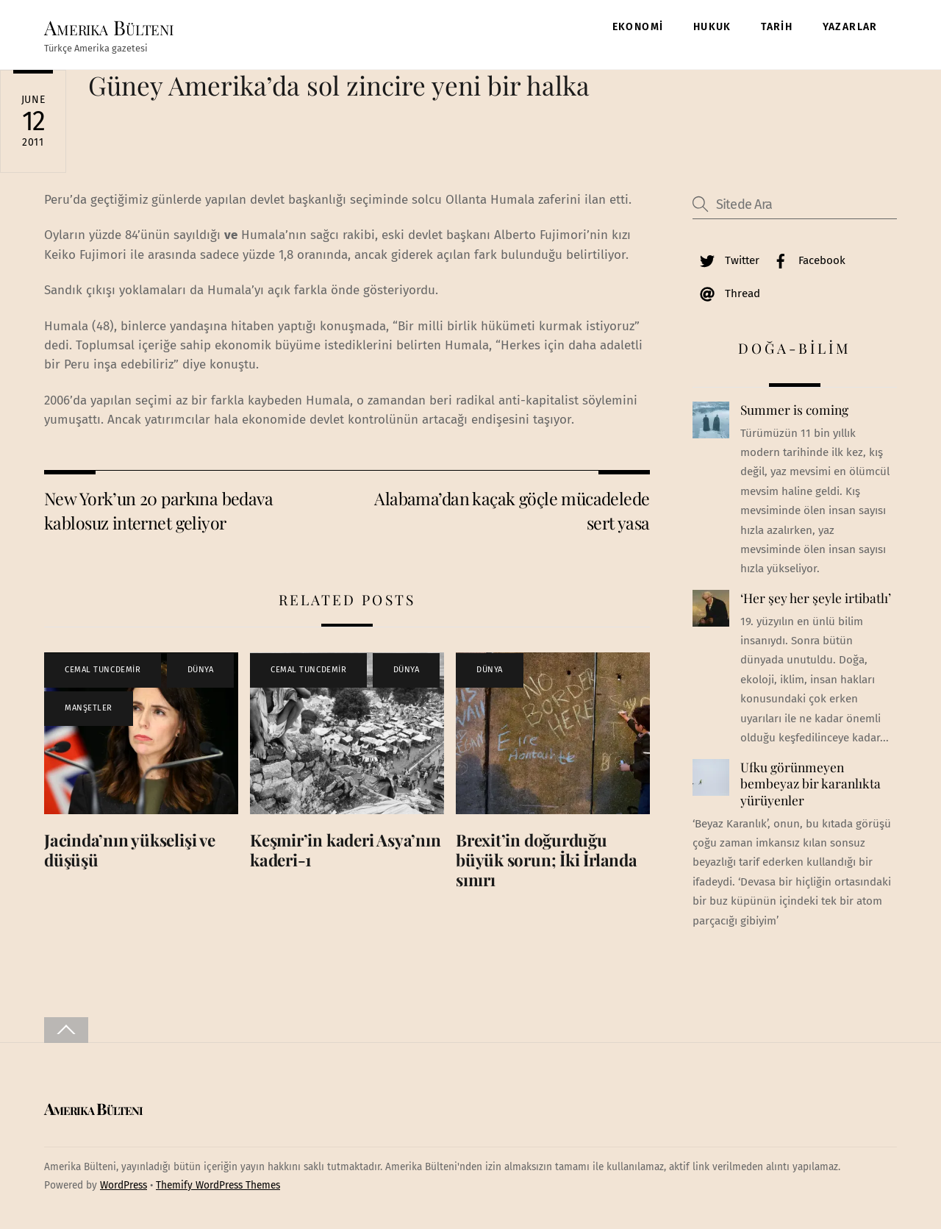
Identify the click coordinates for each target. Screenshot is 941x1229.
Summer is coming (794, 410)
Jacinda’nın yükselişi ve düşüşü (129, 850)
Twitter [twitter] (726, 260)
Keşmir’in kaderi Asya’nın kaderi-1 (345, 850)
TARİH (776, 27)
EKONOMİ (638, 27)
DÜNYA (200, 669)
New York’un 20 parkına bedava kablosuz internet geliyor (158, 510)
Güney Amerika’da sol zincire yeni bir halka (339, 85)
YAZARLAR (850, 27)
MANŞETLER (88, 708)
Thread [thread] (726, 293)
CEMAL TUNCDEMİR (102, 669)
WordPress (123, 1185)
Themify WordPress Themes (218, 1185)
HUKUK (712, 27)
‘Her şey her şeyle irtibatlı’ (815, 598)
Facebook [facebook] (805, 260)
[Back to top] (66, 1030)
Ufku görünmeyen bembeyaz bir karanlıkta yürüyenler (810, 783)
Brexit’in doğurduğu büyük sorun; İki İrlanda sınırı (546, 860)
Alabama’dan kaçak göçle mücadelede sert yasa (511, 510)
